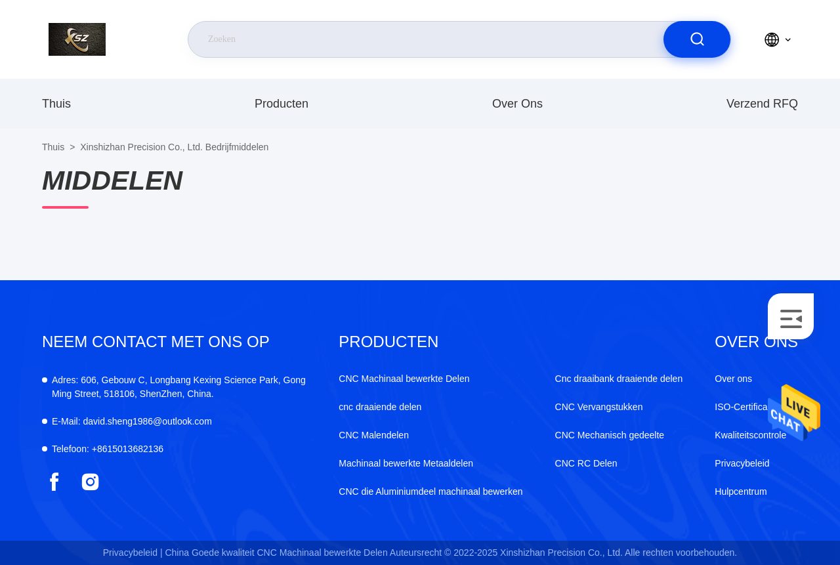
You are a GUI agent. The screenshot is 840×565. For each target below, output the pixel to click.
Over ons (517, 103)
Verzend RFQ (762, 103)
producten (281, 103)
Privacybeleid (742, 463)
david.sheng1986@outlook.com (132, 421)
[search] (696, 39)
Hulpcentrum (740, 491)
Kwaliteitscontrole (750, 435)
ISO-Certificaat (745, 407)
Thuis (56, 103)
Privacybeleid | (133, 552)
